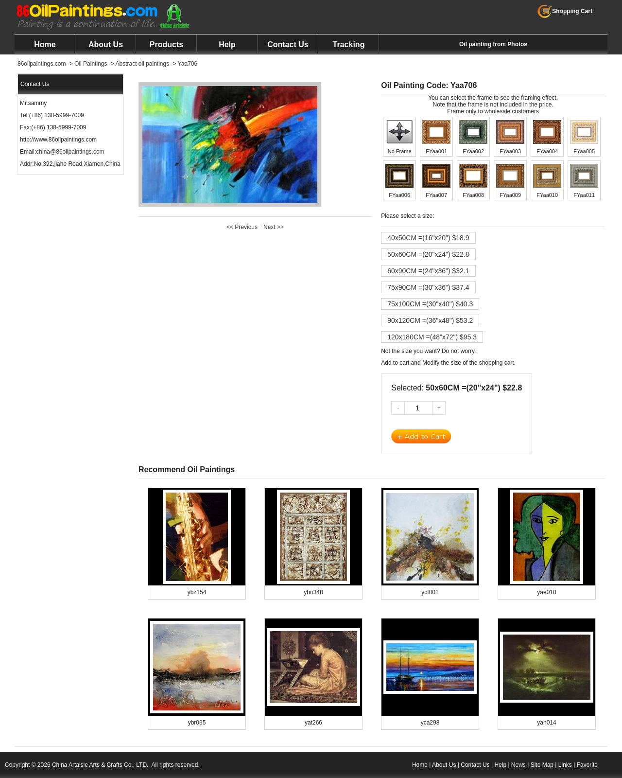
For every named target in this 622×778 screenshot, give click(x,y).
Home (44, 44)
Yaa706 (187, 63)
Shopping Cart (564, 11)
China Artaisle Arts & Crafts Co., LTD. (100, 764)
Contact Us (287, 44)
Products (166, 44)
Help (227, 44)
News (518, 764)
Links (565, 764)
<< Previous (242, 227)
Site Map (542, 764)
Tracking (349, 44)
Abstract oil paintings (142, 63)
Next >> (273, 227)
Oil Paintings (90, 63)
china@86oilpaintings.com (70, 151)
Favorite (587, 764)
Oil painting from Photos (493, 44)
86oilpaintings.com (41, 63)
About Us (105, 44)
